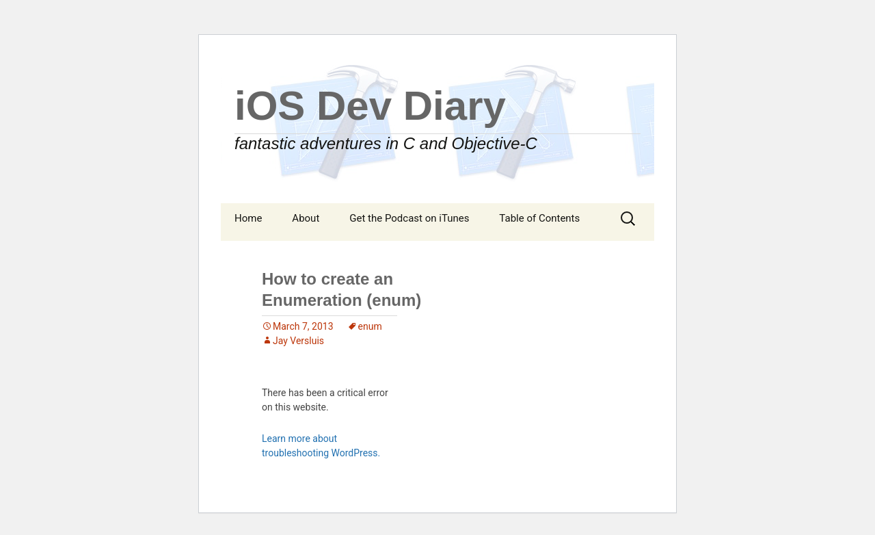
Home (248, 218)
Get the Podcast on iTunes (409, 218)
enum (370, 326)
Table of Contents (539, 218)
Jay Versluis (298, 340)
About (305, 218)
